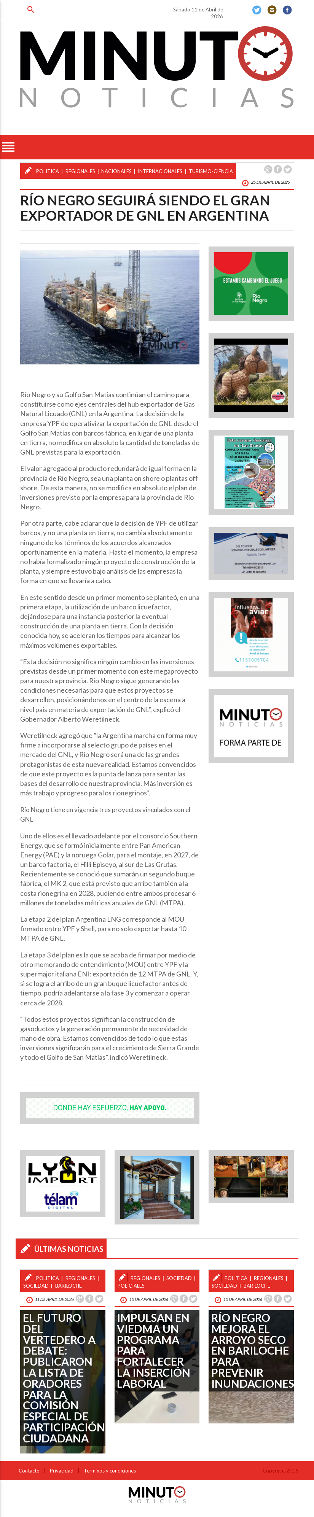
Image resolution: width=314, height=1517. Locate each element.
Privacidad (61, 1471)
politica (47, 171)
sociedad (36, 1286)
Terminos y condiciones (110, 1471)
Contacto (29, 1471)
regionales (80, 171)
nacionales (116, 171)
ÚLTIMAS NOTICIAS (69, 1248)
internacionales (160, 171)
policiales (131, 1286)
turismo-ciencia (211, 171)
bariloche (68, 1286)
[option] (109, 307)
